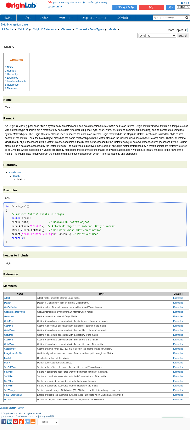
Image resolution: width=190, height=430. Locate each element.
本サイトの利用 (46, 416)
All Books (7, 29)
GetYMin (8, 339)
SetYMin (8, 385)
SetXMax (8, 371)
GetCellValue (10, 307)
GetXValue (9, 330)
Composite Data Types (90, 29)
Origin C (23, 29)
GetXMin (8, 325)
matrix (16, 176)
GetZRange (10, 348)
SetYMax (8, 381)
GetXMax (8, 321)
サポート (66, 17)
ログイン (185, 3)
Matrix (112, 29)
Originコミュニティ (95, 17)
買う (170, 7)
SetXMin (8, 376)
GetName (9, 316)
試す (151, 7)
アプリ (26, 17)
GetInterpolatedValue (14, 312)
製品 (8, 17)
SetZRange (9, 390)
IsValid (7, 358)
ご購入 (45, 17)
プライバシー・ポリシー (26, 416)
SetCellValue (10, 367)
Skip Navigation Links (15, 24)
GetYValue (9, 344)
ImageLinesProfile (13, 353)
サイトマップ (7, 416)
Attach (7, 298)
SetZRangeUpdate (13, 395)
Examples (178, 298)
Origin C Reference (44, 29)
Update (7, 399)
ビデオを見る (125, 7)
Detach (7, 302)
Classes (66, 29)
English (3, 408)
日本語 (21, 408)
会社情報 (124, 17)
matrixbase (15, 172)
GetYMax (8, 335)
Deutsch (12, 408)
